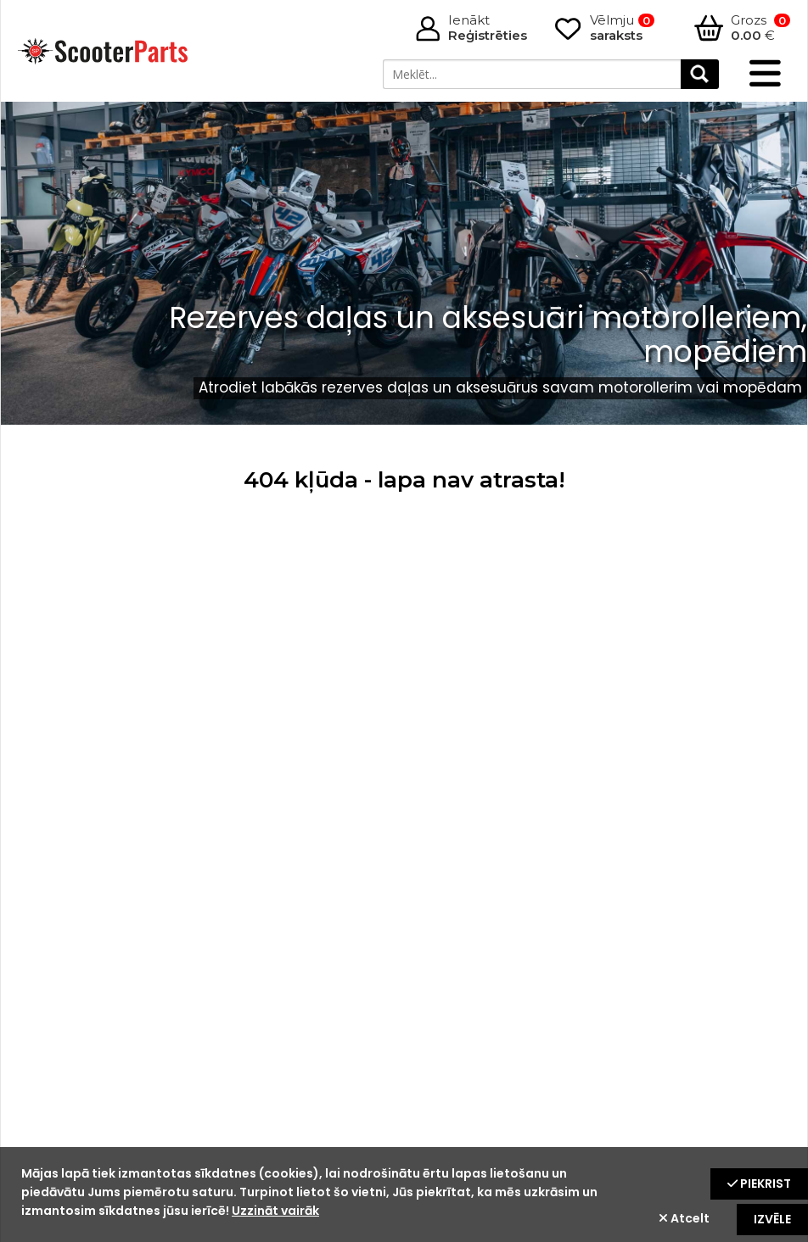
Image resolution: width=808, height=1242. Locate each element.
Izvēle (772, 1219)
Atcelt (684, 1218)
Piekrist (759, 1183)
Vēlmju (622, 28)
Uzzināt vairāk (275, 1210)
